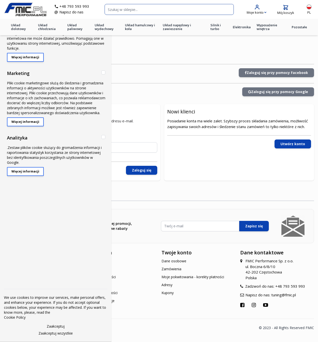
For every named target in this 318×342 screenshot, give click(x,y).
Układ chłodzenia (47, 31)
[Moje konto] (256, 11)
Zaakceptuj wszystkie (56, 333)
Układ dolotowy (18, 31)
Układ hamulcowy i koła (140, 31)
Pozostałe (299, 30)
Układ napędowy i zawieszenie (177, 31)
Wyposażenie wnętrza (267, 31)
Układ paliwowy (74, 31)
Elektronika (242, 30)
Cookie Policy (15, 317)
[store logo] (31, 11)
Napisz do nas (77, 13)
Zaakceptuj (56, 326)
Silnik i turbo (215, 31)
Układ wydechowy (104, 31)
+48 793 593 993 (80, 8)
